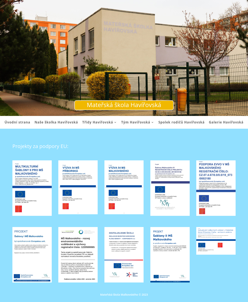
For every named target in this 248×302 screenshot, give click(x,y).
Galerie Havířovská (226, 122)
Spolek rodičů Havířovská (181, 122)
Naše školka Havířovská (56, 122)
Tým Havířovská (135, 122)
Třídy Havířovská (97, 122)
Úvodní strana (17, 122)
